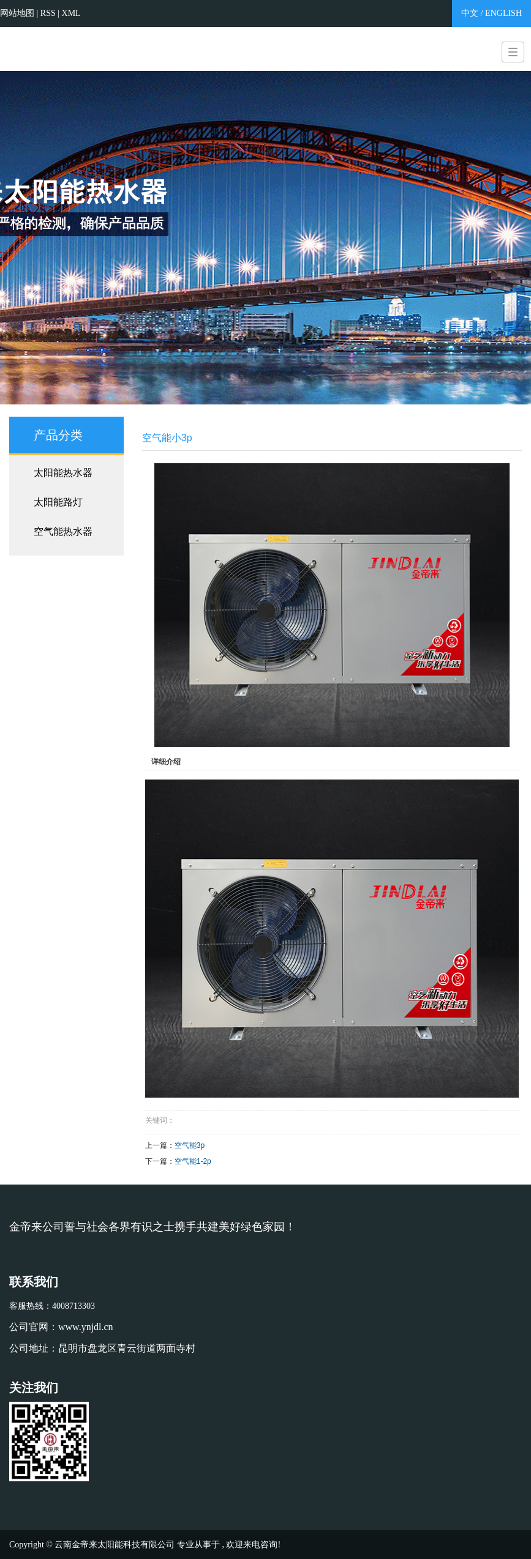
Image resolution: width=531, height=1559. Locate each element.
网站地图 (18, 13)
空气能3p (190, 1145)
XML (71, 13)
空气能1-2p (193, 1161)
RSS (48, 13)
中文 (469, 13)
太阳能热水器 (63, 472)
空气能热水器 (63, 531)
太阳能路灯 (58, 502)
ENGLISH (503, 13)
